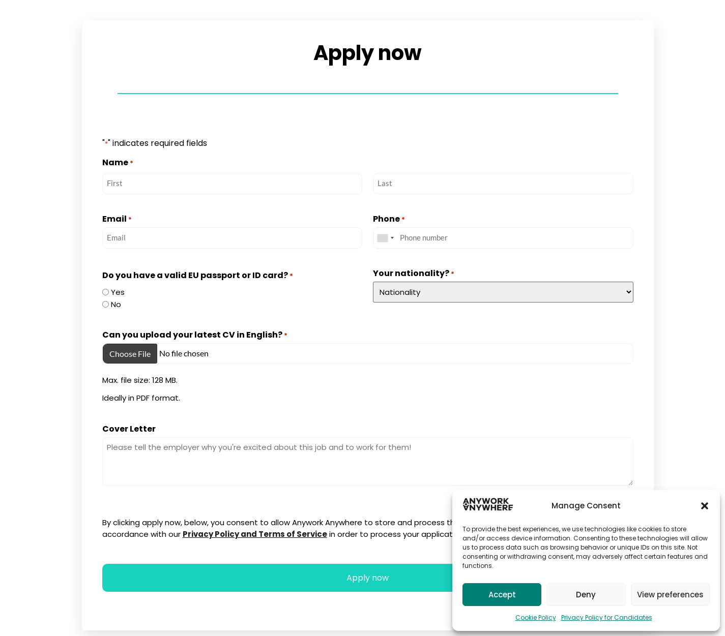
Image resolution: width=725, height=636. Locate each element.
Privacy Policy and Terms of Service (255, 535)
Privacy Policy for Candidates (606, 617)
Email (117, 219)
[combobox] (385, 238)
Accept (502, 594)
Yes (118, 291)
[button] (705, 506)
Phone (389, 219)
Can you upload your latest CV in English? (194, 334)
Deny (586, 594)
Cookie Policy (535, 617)
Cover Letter (129, 430)
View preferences (670, 594)
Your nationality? (413, 273)
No (116, 303)
